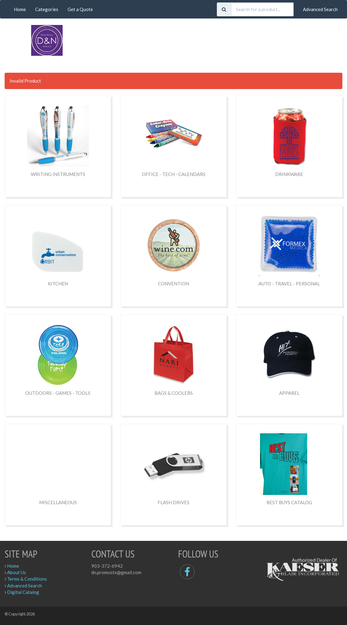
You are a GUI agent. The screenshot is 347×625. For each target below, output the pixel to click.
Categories (46, 9)
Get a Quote (80, 9)
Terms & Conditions (27, 579)
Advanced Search (320, 9)
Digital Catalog (23, 592)
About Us (16, 572)
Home (20, 9)
